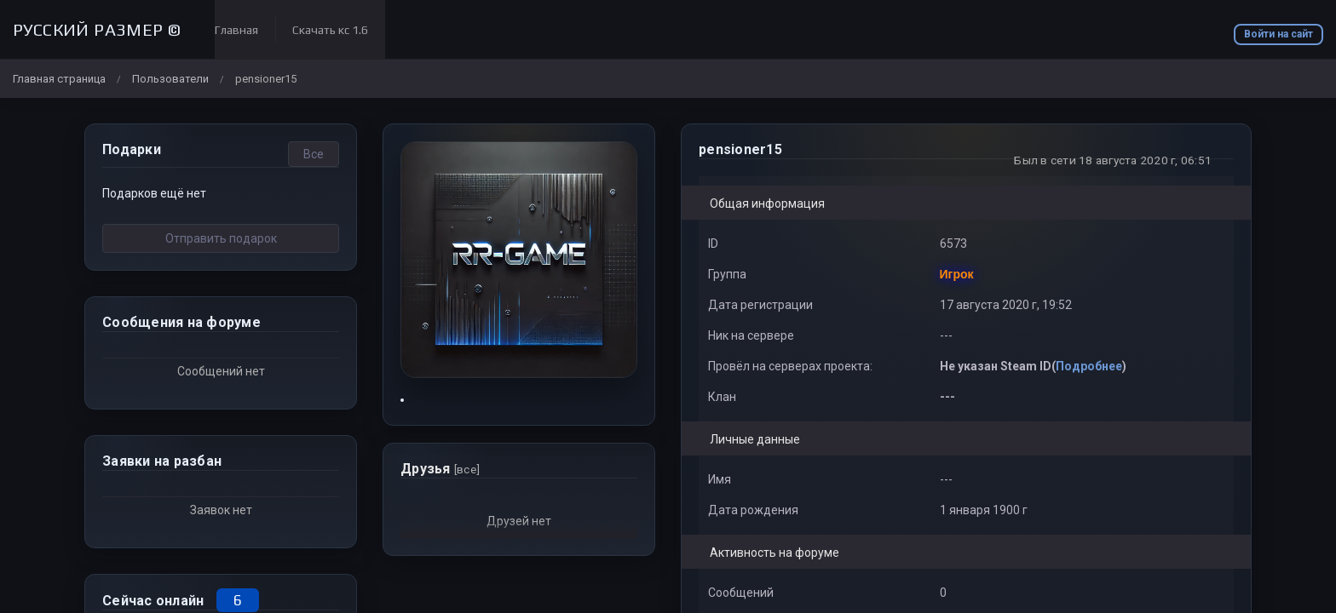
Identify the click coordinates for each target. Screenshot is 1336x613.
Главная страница (59, 78)
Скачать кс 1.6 (330, 30)
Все (313, 154)
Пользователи (170, 78)
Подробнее (1089, 366)
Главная (236, 30)
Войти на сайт (1278, 34)
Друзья (440, 469)
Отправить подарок (221, 238)
